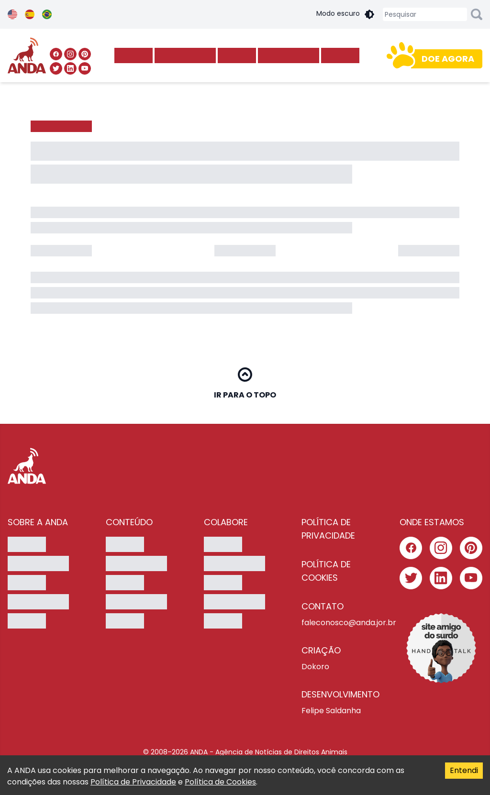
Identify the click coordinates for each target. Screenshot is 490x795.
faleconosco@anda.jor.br (342, 622)
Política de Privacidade (133, 781)
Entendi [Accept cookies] (464, 770)
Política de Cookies (220, 781)
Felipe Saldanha (331, 710)
